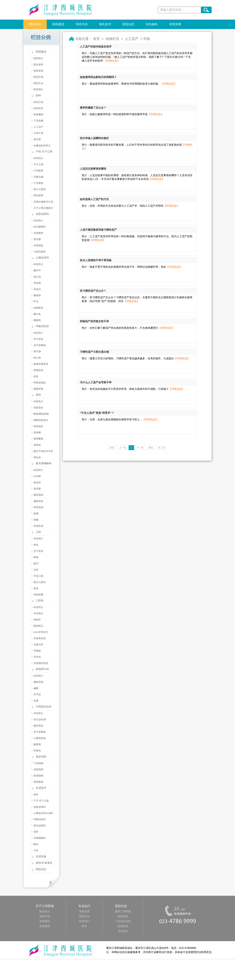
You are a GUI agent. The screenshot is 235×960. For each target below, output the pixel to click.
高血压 (37, 289)
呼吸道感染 (40, 382)
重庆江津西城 (123, 911)
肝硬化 (37, 750)
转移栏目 (112, 39)
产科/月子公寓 (44, 151)
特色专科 (82, 24)
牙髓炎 (37, 650)
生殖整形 (38, 233)
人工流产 (38, 126)
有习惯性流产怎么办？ (93, 290)
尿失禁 (37, 139)
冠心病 (37, 276)
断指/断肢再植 (41, 413)
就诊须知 (41, 756)
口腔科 (40, 600)
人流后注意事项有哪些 (93, 168)
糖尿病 (37, 295)
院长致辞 (38, 64)
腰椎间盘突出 (41, 420)
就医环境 (44, 916)
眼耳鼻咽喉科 (44, 463)
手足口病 (38, 575)
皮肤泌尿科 (42, 214)
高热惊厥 (38, 594)
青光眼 (37, 488)
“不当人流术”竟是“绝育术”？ (97, 413)
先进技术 (41, 787)
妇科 (38, 95)
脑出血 (37, 314)
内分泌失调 (40, 719)
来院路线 (38, 781)
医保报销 (38, 775)
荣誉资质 (38, 70)
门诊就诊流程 (123, 921)
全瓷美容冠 (40, 638)
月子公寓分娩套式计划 (40, 209)
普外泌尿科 (40, 825)
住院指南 (38, 769)
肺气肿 (37, 351)
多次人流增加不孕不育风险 (95, 260)
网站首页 (35, 24)
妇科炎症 (38, 108)
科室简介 (38, 158)
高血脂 (37, 282)
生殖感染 (38, 245)
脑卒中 (37, 270)
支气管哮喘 (40, 345)
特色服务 (152, 24)
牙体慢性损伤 (41, 663)
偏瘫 (36, 688)
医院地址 (123, 916)
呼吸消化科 (42, 326)
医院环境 (38, 77)
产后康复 (38, 183)
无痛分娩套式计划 (43, 201)
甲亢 (36, 301)
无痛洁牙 (38, 644)
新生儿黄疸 (40, 189)
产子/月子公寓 (41, 800)
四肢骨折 (38, 407)
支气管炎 (38, 339)
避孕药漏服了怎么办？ (93, 107)
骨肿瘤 (37, 432)
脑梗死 (37, 320)
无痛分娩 (38, 176)
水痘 (36, 569)
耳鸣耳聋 (38, 526)
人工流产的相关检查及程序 (95, 46)
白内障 (37, 476)
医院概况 (58, 24)
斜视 (36, 513)
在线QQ (123, 930)
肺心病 (37, 357)
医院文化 (38, 83)
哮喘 (36, 557)
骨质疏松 (38, 426)
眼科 (36, 844)
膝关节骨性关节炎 (43, 451)
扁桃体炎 (38, 501)
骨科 (38, 394)
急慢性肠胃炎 (41, 364)
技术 (84, 926)
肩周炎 (37, 445)
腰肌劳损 (38, 682)
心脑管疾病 (40, 738)
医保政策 (123, 926)
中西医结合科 (44, 706)
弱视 (36, 519)
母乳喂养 (38, 195)
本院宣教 (175, 24)
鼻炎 (36, 588)
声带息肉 (38, 507)
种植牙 (37, 619)
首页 (96, 39)
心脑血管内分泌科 (43, 813)
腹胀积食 (38, 388)
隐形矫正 (38, 625)
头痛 (36, 700)
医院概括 (44, 921)
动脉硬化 (38, 307)
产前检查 (38, 170)
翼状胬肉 (38, 494)
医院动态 (128, 24)
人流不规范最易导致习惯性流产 (98, 229)
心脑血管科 (42, 257)
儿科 (38, 532)
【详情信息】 (112, 60)
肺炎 (36, 376)
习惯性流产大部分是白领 (94, 351)
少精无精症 (40, 251)
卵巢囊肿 (38, 114)
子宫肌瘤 (38, 120)
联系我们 (38, 89)
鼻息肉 (37, 482)
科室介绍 (38, 102)
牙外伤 (37, 657)
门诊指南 (38, 763)
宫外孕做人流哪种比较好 (94, 138)
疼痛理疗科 (42, 669)
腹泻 (36, 563)
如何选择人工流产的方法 (94, 199)
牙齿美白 (38, 613)
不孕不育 (38, 133)
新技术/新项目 (44, 862)
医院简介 (38, 58)
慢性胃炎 (38, 725)
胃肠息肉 (38, 370)
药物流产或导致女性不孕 (94, 321)
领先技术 (105, 24)
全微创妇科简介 (42, 145)
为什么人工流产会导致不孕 (95, 382)
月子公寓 (38, 164)
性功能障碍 (40, 226)
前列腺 (37, 239)
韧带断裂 (38, 438)
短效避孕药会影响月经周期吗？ (98, 77)
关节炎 (37, 694)
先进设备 (41, 856)
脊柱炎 (37, 457)
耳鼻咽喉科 (40, 838)
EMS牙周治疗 (41, 632)
